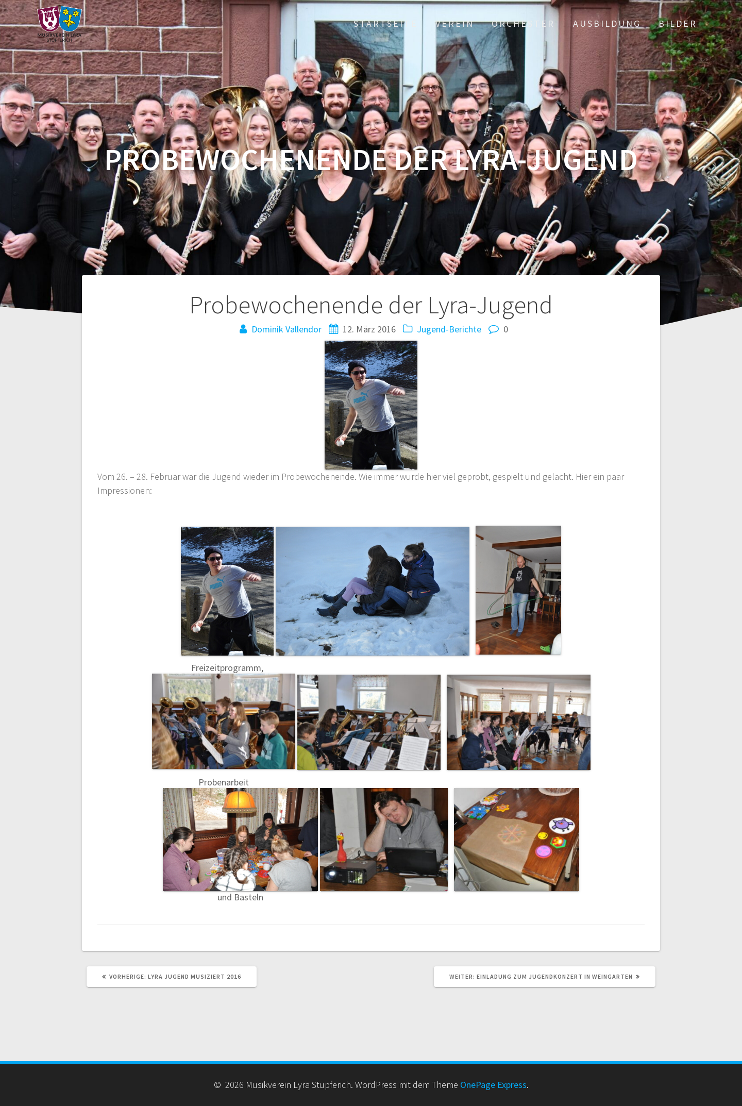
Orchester (523, 23)
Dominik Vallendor (286, 329)
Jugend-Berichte (449, 329)
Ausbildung (607, 23)
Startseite (385, 23)
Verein (454, 23)
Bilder (678, 23)
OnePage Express (493, 1085)
